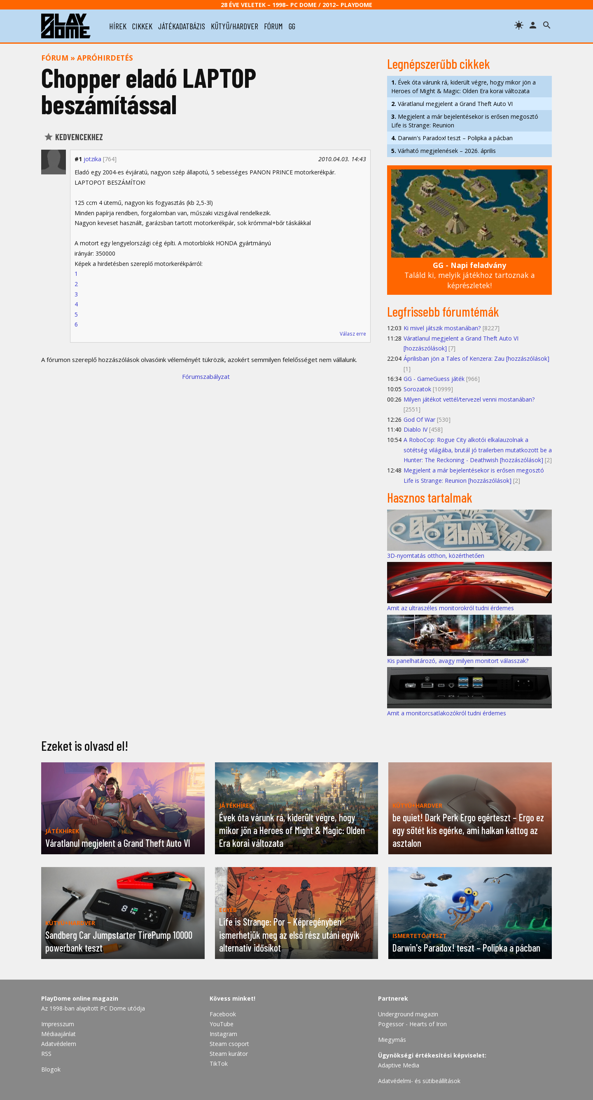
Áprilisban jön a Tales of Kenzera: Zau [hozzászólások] (476, 358)
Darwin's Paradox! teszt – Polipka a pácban (452, 138)
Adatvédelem (58, 1044)
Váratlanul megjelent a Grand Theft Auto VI (452, 104)
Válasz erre (353, 333)
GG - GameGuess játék (434, 379)
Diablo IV (415, 429)
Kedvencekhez (73, 137)
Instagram (223, 1034)
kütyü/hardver (234, 26)
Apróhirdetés (105, 58)
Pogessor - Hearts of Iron (412, 1024)
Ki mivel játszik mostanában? (442, 328)
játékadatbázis (181, 26)
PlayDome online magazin (79, 998)
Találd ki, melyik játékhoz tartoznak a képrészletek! (469, 275)
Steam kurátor (229, 1054)
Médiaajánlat (58, 1034)
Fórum (54, 58)
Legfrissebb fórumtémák (443, 311)
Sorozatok (417, 389)
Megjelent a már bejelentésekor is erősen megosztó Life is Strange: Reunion (464, 121)
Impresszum (57, 1024)
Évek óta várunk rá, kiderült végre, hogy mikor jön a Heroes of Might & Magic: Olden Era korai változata (463, 86)
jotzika (92, 159)
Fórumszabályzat (206, 376)
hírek (117, 26)
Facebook (223, 1014)
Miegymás (392, 1040)
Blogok (51, 1069)
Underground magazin (408, 1014)
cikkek (142, 26)
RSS (46, 1054)
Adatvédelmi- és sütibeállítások (419, 1081)
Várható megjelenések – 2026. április (443, 151)
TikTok (219, 1063)
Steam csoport (229, 1044)
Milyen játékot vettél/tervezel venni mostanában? (469, 399)
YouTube (221, 1024)
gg (292, 26)
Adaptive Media (398, 1065)
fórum (273, 26)
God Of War (419, 419)
